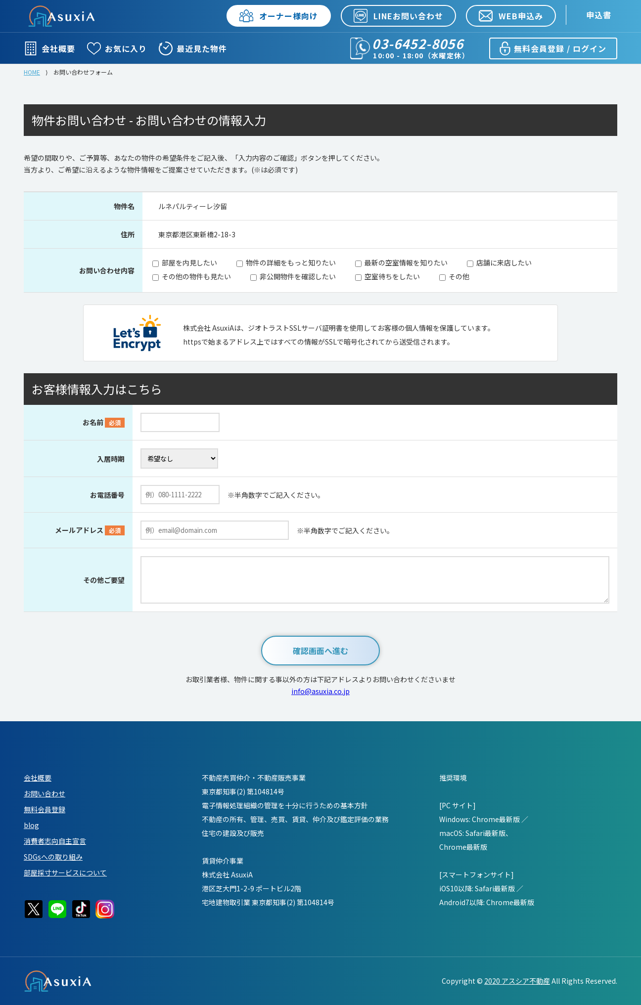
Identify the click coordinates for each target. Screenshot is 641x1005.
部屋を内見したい (189, 262)
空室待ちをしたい (392, 276)
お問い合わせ (44, 793)
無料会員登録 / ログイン (552, 48)
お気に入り (117, 48)
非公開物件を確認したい (298, 276)
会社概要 (49, 48)
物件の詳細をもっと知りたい (291, 262)
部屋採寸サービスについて (65, 872)
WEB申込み (511, 16)
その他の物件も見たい (196, 276)
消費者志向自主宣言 (55, 841)
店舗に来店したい (504, 262)
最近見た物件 (193, 48)
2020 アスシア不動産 (517, 981)
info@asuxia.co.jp (320, 691)
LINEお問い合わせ (398, 16)
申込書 (598, 15)
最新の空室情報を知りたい (406, 262)
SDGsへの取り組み (53, 857)
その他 (459, 276)
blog (31, 825)
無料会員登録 (44, 809)
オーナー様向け (278, 16)
